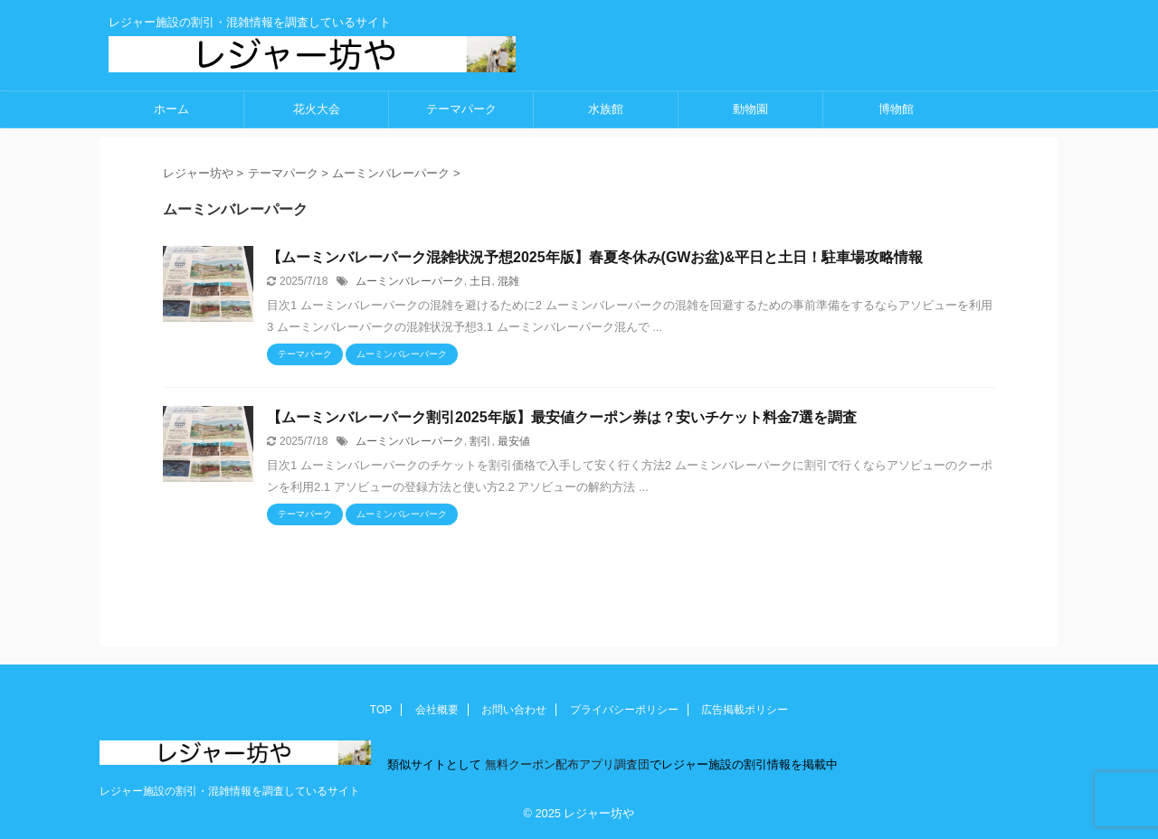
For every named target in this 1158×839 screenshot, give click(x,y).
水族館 (605, 109)
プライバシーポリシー (624, 709)
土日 (480, 281)
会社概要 (437, 709)
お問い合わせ (513, 709)
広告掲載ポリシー (744, 709)
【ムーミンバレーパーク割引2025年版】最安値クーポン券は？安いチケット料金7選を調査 (562, 417)
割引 (480, 441)
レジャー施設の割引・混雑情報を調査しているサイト (230, 791)
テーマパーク (461, 109)
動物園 (750, 109)
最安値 (514, 441)
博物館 (896, 109)
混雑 (508, 281)
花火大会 (316, 109)
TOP (381, 709)
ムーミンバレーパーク (410, 281)
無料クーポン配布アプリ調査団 (565, 764)
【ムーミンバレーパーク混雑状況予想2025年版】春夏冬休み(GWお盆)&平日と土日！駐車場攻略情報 (595, 257)
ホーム (171, 109)
